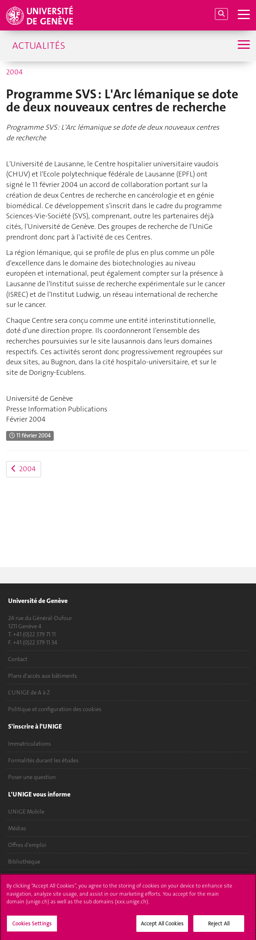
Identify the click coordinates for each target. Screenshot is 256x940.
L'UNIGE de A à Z (29, 692)
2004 (14, 72)
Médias (17, 828)
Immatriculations (29, 743)
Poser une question (32, 777)
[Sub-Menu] (243, 45)
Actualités (38, 45)
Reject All (219, 926)
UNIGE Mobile (26, 811)
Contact (17, 659)
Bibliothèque (24, 861)
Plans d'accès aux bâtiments (42, 675)
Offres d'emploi (27, 845)
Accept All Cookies (162, 926)
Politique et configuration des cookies (54, 709)
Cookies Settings (32, 926)
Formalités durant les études (43, 760)
